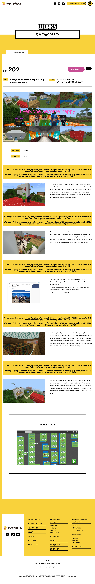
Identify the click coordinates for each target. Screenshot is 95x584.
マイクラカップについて (35, 524)
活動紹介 (30, 532)
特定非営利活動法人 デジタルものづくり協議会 (47, 563)
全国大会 (53, 530)
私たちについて (55, 532)
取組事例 (75, 540)
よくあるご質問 (54, 537)
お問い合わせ (32, 536)
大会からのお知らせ (34, 528)
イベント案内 (32, 540)
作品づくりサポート (34, 544)
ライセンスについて (78, 530)
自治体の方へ (76, 543)
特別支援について (55, 545)
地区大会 (53, 528)
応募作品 (52, 541)
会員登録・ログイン (76, 3)
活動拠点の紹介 (54, 549)
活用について (76, 525)
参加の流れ (54, 525)
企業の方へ (76, 538)
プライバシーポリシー (78, 547)
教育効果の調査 (77, 528)
